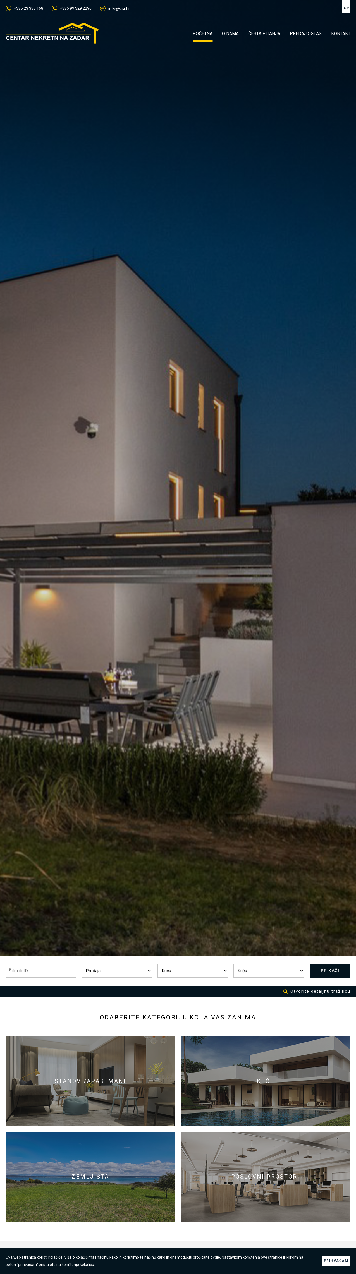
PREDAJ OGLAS (306, 33)
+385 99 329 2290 (72, 8)
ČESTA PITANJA (264, 33)
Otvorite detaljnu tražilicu (316, 991)
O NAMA (230, 33)
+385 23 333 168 (24, 8)
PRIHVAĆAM (336, 1261)
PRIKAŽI (330, 970)
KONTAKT (340, 33)
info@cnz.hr (115, 8)
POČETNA (202, 33)
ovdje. (216, 1257)
